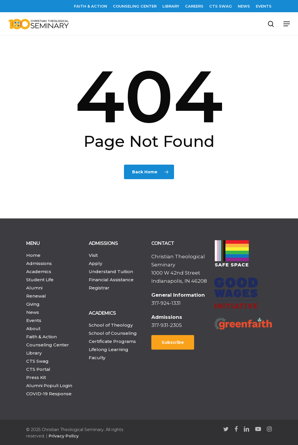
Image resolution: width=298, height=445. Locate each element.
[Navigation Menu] (286, 24)
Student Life (40, 279)
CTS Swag (37, 361)
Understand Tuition (111, 271)
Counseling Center (47, 345)
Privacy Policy (64, 436)
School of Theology (111, 325)
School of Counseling (113, 333)
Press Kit (36, 377)
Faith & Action (41, 336)
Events (33, 320)
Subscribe (173, 342)
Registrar (99, 288)
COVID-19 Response (49, 393)
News (32, 312)
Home (33, 255)
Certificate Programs (112, 341)
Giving (33, 304)
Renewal (36, 296)
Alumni (34, 288)
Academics (38, 271)
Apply (95, 263)
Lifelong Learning (108, 349)
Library (34, 353)
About (33, 328)
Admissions (39, 263)
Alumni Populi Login (49, 385)
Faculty (97, 357)
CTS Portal (38, 369)
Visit (93, 255)
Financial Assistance (111, 279)
